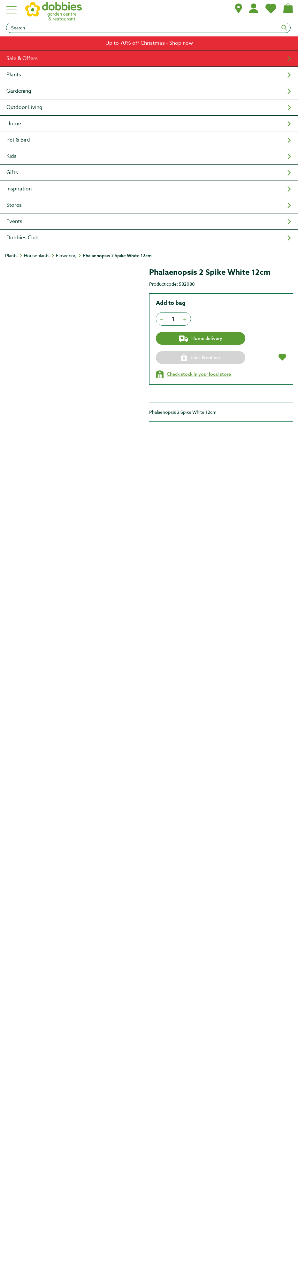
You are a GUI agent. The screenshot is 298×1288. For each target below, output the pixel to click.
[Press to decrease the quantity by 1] (161, 318)
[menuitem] (149, 58)
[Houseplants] (40, 255)
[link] (149, 43)
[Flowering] (69, 255)
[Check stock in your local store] (193, 374)
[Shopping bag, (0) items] (288, 8)
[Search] (148, 28)
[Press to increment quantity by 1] (185, 318)
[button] (238, 8)
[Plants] (14, 255)
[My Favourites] (271, 8)
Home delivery (200, 338)
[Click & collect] (200, 357)
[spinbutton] (173, 318)
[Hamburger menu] (12, 10)
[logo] (53, 11)
